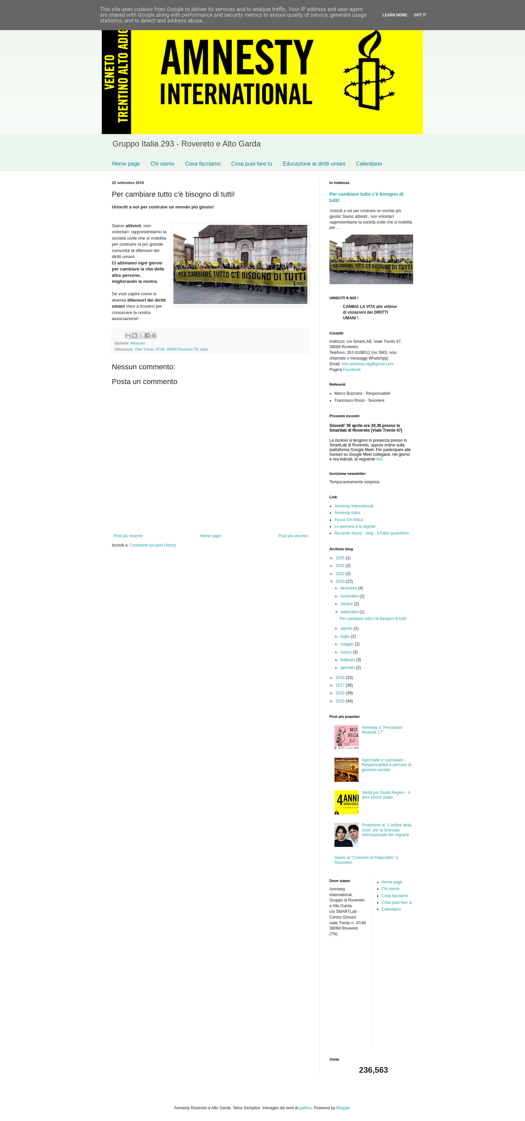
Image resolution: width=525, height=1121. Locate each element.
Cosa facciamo (203, 164)
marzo (347, 652)
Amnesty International (353, 506)
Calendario (369, 164)
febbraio (348, 660)
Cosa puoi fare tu (251, 164)
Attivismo (137, 343)
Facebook (352, 369)
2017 (341, 685)
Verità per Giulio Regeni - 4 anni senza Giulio (386, 795)
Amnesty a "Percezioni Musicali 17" (382, 730)
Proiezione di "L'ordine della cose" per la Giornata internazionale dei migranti (386, 830)
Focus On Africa (348, 519)
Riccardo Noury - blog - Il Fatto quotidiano (371, 533)
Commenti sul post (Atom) (153, 545)
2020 (341, 573)
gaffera (305, 1108)
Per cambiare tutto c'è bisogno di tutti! (373, 618)
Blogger (343, 1108)
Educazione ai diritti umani (314, 164)
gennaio (348, 667)
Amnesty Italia (347, 512)
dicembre (349, 588)
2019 (341, 581)
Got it (420, 15)
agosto (347, 628)
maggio (348, 644)
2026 (341, 558)
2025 (341, 565)
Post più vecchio (293, 536)
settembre (350, 612)
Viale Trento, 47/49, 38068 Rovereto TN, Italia (171, 349)
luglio (346, 636)
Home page (126, 164)
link (379, 459)
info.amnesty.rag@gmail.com (368, 364)
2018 (341, 677)
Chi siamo (162, 164)
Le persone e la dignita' (355, 526)
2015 (341, 701)
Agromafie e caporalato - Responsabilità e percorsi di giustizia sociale (386, 765)
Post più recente (128, 536)
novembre (350, 596)
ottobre (347, 604)
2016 (341, 693)
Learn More (395, 15)
